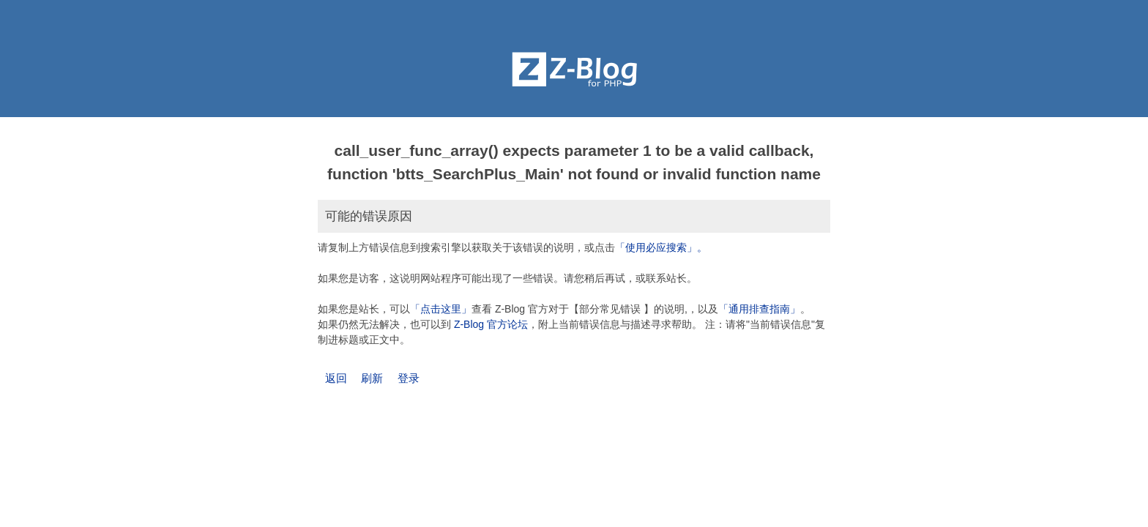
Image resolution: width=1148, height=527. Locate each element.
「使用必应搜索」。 (661, 247)
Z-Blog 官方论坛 (491, 324)
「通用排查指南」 (759, 309)
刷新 (372, 378)
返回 (336, 378)
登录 (409, 378)
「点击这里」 (440, 309)
